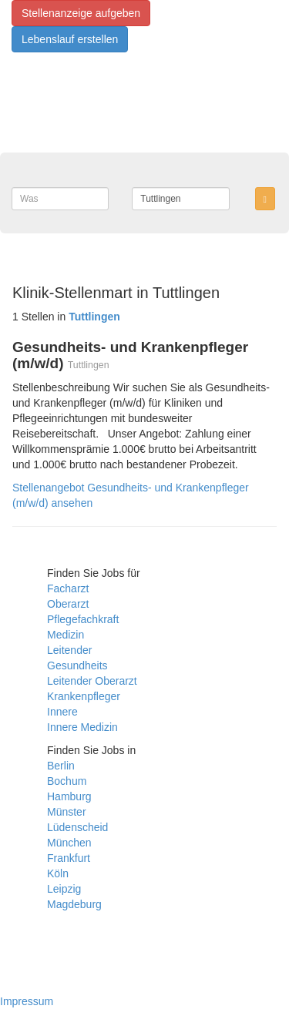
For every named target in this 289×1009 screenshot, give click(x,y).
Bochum (66, 781)
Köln (58, 873)
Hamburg (69, 796)
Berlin (61, 765)
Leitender (69, 650)
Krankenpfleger (83, 696)
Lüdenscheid (77, 827)
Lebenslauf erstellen (70, 39)
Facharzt (68, 588)
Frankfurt (68, 858)
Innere (62, 712)
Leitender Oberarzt (92, 681)
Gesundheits (77, 665)
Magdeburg (74, 904)
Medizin (65, 635)
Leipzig (64, 889)
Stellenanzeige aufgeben (81, 13)
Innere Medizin (82, 727)
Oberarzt (68, 604)
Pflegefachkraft (83, 619)
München (69, 842)
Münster (66, 812)
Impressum (26, 1001)
